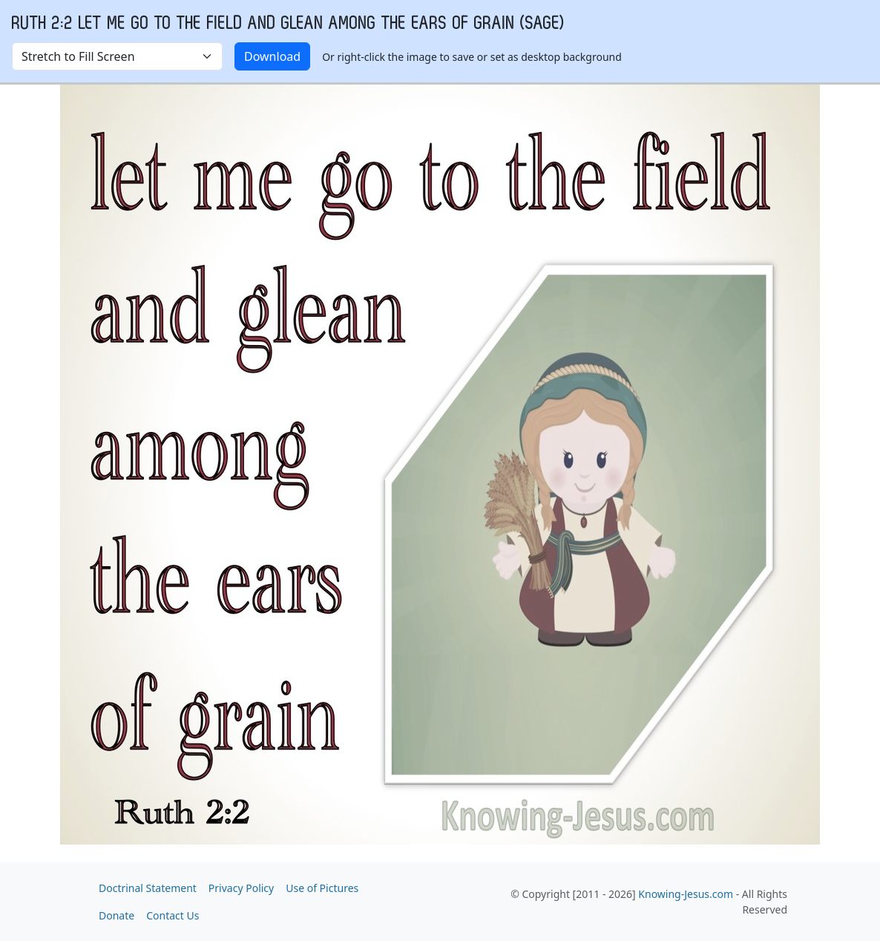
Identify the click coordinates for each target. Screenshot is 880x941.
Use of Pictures (322, 888)
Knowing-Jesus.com (685, 894)
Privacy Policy (241, 888)
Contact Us (172, 915)
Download (272, 56)
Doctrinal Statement (148, 888)
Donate (116, 915)
